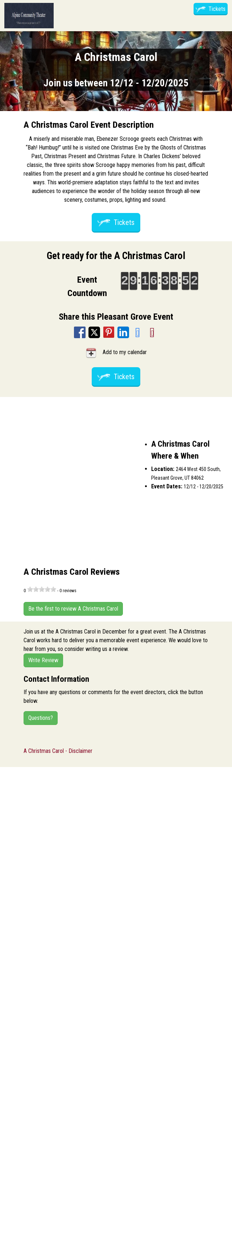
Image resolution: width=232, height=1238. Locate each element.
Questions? (40, 717)
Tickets (211, 8)
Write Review (43, 660)
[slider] (41, 589)
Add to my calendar (116, 352)
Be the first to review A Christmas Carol (73, 608)
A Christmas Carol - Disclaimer (58, 750)
